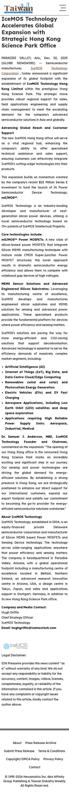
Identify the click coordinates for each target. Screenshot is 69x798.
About (17, 743)
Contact (34, 767)
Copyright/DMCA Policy (23, 759)
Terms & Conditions (51, 751)
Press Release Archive (40, 743)
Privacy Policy (53, 759)
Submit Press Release (19, 751)
